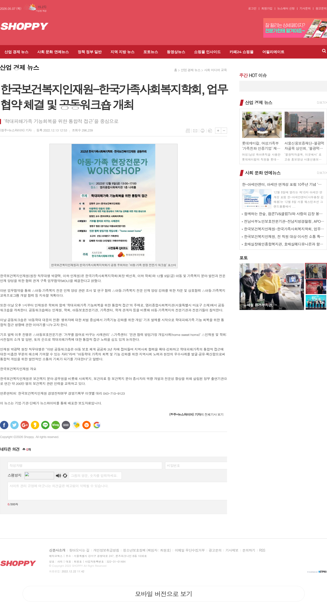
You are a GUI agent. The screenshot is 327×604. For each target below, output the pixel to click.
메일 (195, 130)
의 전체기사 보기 (196, 414)
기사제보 (231, 550)
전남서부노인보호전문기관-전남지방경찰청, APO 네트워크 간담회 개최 (284, 221)
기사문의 (305, 8)
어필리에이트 (273, 51)
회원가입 (266, 8)
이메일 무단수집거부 (190, 550)
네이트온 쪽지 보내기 (76, 425)
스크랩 (209, 130)
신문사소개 (57, 550)
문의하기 (248, 550)
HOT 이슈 (252, 75)
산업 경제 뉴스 (16, 51)
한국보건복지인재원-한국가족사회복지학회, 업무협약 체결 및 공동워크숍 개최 (284, 228)
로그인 (252, 8)
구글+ (25, 425)
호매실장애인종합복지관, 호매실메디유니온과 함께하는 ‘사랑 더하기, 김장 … (284, 244)
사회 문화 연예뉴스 (53, 51)
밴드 (66, 425)
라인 (45, 425)
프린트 (202, 130)
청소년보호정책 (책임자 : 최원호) (147, 550)
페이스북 (4, 425)
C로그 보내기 (86, 425)
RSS (262, 550)
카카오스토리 (35, 425)
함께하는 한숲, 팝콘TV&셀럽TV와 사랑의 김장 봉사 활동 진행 (284, 213)
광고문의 (321, 8)
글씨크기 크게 (218, 131)
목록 (187, 130)
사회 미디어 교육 (215, 70)
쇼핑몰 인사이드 (207, 51)
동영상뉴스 (176, 51)
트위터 (14, 425)
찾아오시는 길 (79, 550)
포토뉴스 (150, 51)
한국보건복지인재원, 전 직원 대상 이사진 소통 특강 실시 (284, 236)
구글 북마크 (97, 425)
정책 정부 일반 (90, 51)
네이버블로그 (55, 425)
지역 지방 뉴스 (122, 51)
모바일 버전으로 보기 (163, 593)
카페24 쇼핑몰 (242, 51)
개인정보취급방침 (106, 550)
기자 (16, 130)
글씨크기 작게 (224, 131)
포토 (243, 258)
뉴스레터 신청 (286, 8)
